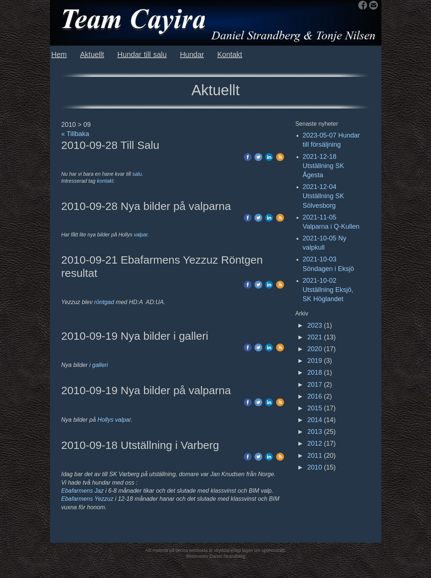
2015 (314, 408)
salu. (137, 174)
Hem (59, 54)
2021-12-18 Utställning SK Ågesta (323, 166)
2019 (314, 360)
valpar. (141, 235)
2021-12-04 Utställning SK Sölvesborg (323, 196)
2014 (314, 420)
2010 (314, 467)
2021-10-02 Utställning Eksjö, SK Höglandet (328, 290)
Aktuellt (92, 54)
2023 (314, 325)
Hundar (192, 54)
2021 (314, 337)
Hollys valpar (114, 420)
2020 (314, 349)
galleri (100, 365)
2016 (314, 396)
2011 (314, 455)
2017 (314, 384)
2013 (314, 431)
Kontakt (229, 54)
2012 (314, 443)
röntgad (105, 302)
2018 (314, 372)
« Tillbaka (75, 134)
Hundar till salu (141, 54)
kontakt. (106, 181)
